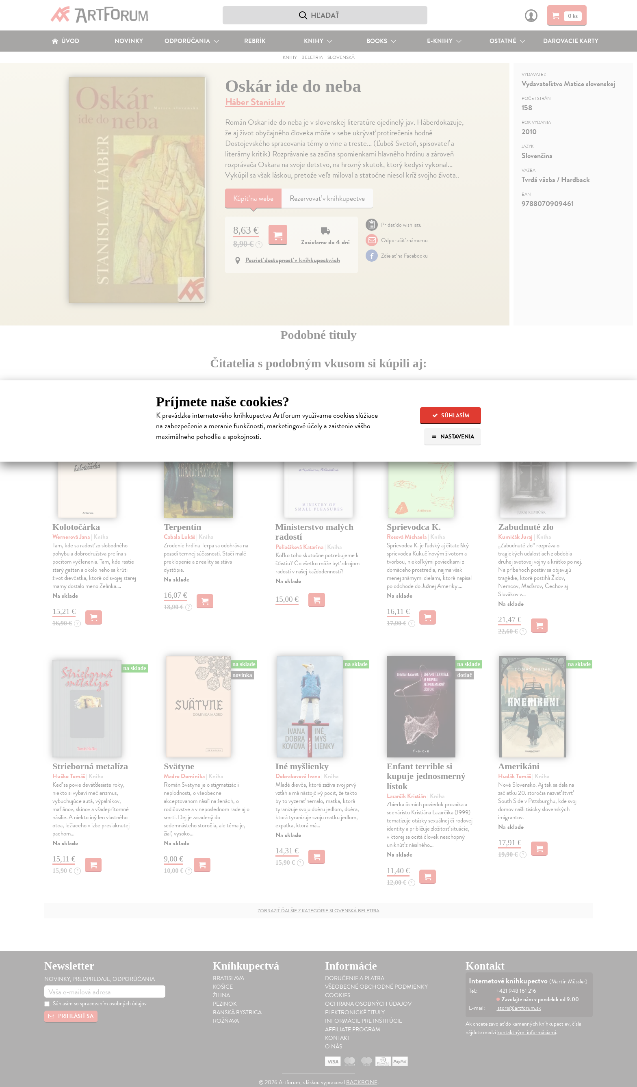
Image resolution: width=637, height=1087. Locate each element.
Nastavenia (452, 436)
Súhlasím (450, 415)
